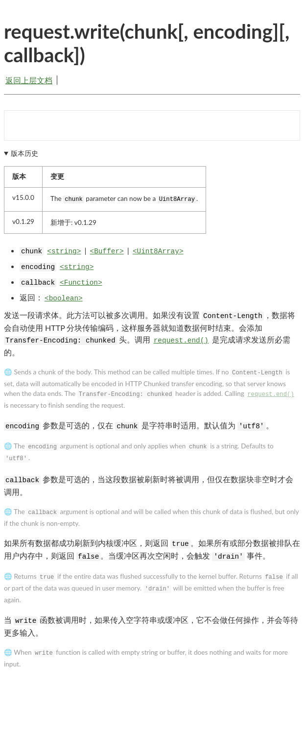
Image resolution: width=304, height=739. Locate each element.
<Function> (81, 283)
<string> (64, 251)
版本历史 (24, 153)
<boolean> (64, 298)
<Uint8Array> (158, 251)
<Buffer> (107, 251)
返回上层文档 (28, 80)
